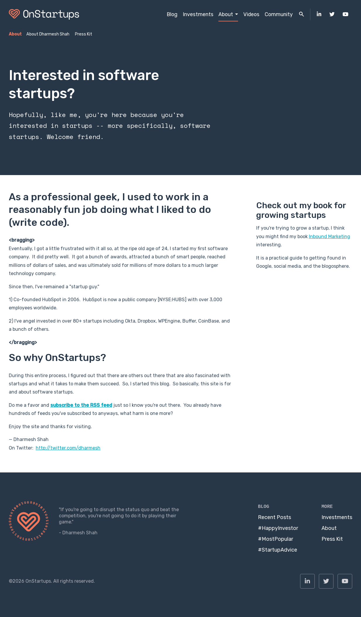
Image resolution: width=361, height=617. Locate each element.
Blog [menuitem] (172, 14)
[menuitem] (319, 14)
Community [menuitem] (279, 14)
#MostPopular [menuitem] (275, 539)
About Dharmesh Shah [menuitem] (47, 34)
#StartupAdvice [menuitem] (277, 550)
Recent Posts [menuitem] (274, 517)
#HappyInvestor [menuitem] (278, 528)
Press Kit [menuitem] (83, 34)
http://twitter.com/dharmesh (68, 448)
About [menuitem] (225, 14)
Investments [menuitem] (198, 14)
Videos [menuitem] (251, 14)
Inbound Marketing (329, 236)
